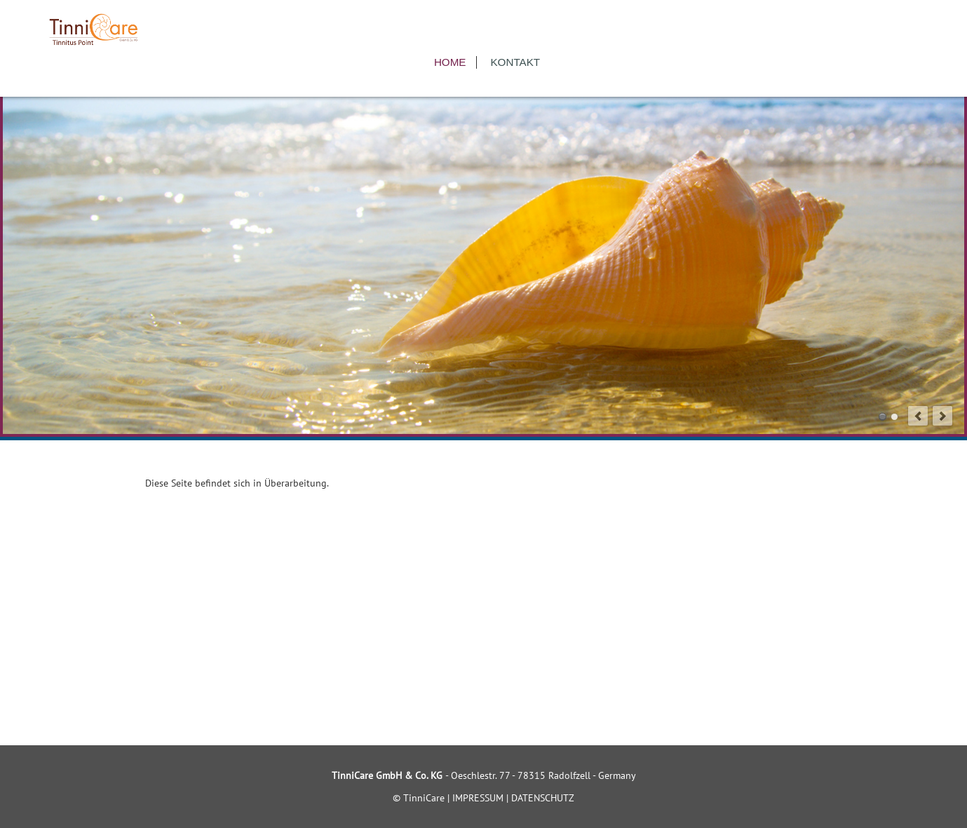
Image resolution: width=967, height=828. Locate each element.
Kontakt (515, 62)
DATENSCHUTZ (542, 798)
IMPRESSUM (477, 798)
